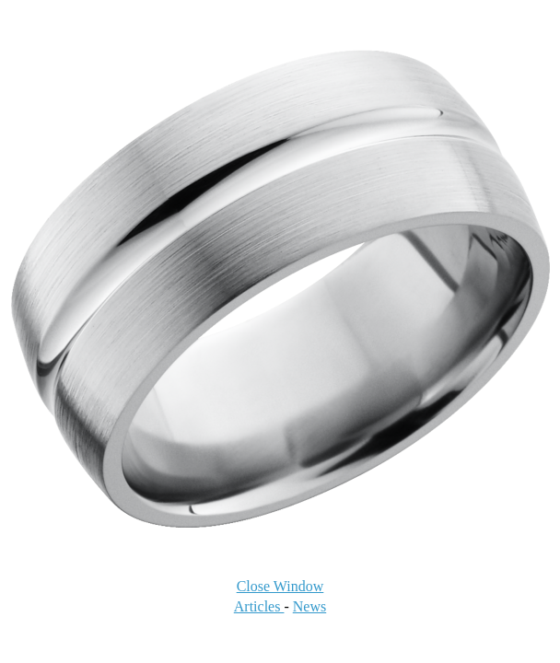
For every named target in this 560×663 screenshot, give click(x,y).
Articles (259, 606)
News (309, 606)
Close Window (280, 586)
